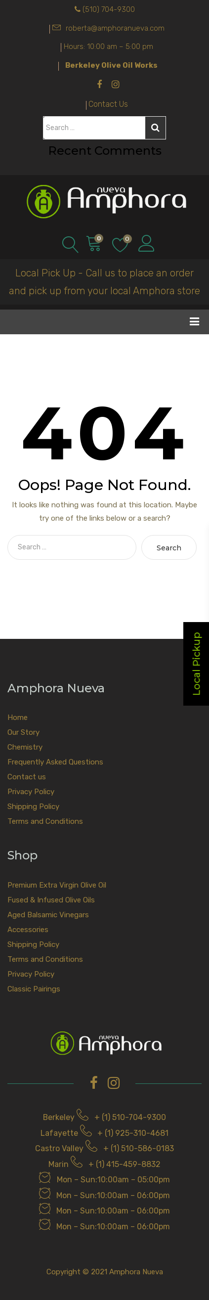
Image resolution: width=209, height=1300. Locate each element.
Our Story (23, 732)
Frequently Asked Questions (55, 762)
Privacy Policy (30, 791)
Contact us (26, 776)
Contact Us (108, 104)
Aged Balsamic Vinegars (48, 914)
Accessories (27, 929)
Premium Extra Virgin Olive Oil (56, 885)
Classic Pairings (33, 989)
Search (155, 127)
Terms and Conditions (45, 821)
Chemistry (24, 747)
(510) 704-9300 (109, 9)
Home (17, 717)
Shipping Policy (33, 806)
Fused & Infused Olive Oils (51, 900)
